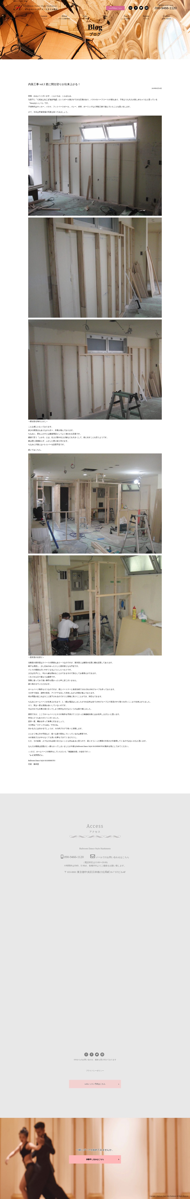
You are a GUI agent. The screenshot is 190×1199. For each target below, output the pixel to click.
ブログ (105, 16)
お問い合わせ (166, 16)
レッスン (44, 16)
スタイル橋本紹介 (64, 16)
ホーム (23, 16)
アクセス (146, 16)
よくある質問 (125, 16)
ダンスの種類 (85, 16)
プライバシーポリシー (95, 1071)
